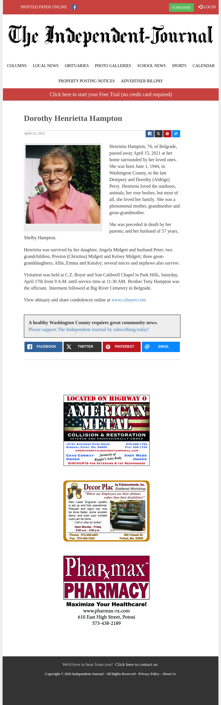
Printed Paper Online (44, 7)
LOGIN (207, 7)
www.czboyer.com (128, 299)
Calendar (204, 66)
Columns (16, 66)
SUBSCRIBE (181, 7)
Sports (179, 66)
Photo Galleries (113, 66)
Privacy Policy (149, 674)
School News (151, 66)
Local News (45, 66)
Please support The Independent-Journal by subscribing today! (88, 329)
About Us (169, 674)
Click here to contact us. (137, 664)
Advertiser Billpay (142, 81)
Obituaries (77, 66)
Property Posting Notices (86, 81)
